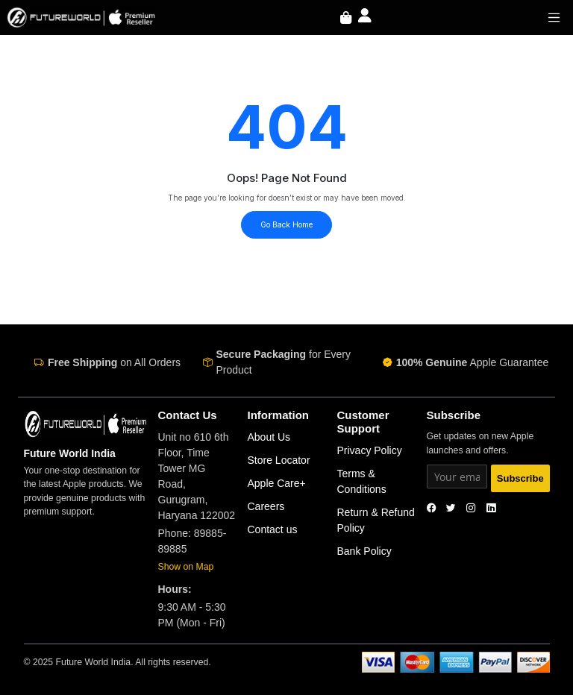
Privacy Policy (369, 450)
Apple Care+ (277, 483)
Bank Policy (364, 551)
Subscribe (520, 478)
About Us (269, 437)
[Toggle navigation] (554, 17)
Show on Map (186, 567)
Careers (266, 506)
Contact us (273, 529)
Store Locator (279, 460)
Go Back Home (286, 224)
